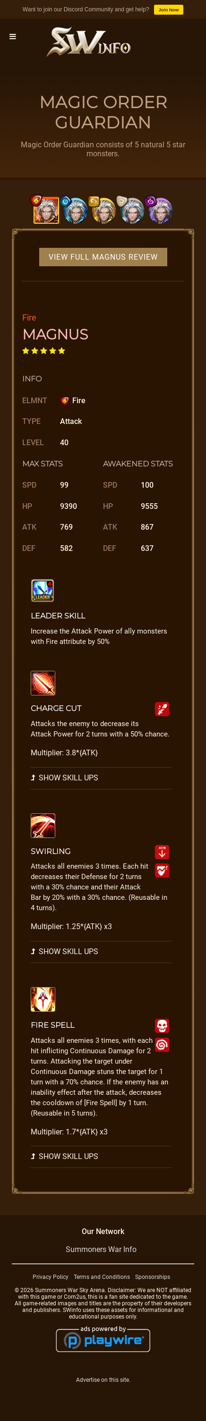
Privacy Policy (51, 1277)
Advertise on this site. (103, 1380)
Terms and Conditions (102, 1277)
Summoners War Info (101, 1249)
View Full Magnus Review (103, 257)
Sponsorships (152, 1277)
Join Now (169, 9)
